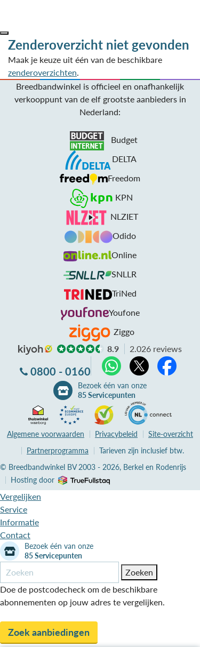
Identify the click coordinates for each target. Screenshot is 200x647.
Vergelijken (20, 496)
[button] (4, 33)
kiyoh (35, 350)
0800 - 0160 (60, 371)
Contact (15, 535)
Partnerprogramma (58, 450)
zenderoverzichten (42, 72)
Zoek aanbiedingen (49, 632)
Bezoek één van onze (112, 390)
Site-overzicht (170, 433)
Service (13, 509)
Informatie (19, 522)
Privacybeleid (116, 433)
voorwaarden (45, 433)
